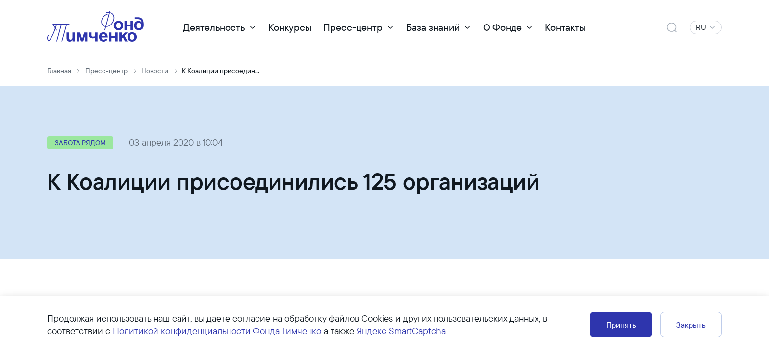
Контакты (565, 27)
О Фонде (502, 27)
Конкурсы (289, 27)
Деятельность (214, 27)
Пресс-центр (353, 27)
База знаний (433, 27)
